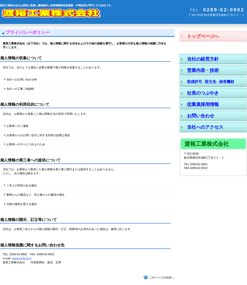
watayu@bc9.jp (22, 258)
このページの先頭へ (161, 277)
